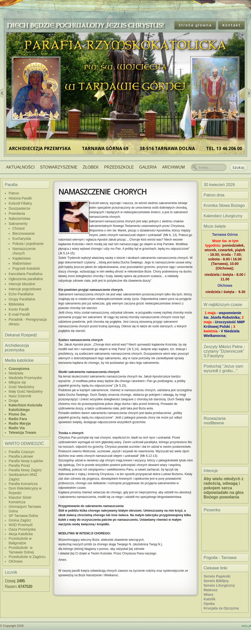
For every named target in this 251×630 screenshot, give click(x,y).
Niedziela (16, 373)
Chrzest (18, 228)
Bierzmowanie (23, 233)
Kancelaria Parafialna (25, 274)
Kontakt (231, 25)
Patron (14, 193)
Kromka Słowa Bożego (224, 205)
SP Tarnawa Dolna (23, 516)
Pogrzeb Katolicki (26, 268)
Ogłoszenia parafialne (26, 279)
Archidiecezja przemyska (17, 347)
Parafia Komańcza (23, 484)
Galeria (148, 167)
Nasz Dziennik (20, 396)
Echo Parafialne (21, 294)
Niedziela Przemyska (25, 378)
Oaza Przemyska (22, 529)
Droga (13, 401)
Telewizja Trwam (22, 432)
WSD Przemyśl (20, 525)
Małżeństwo (21, 263)
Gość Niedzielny (21, 387)
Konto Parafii (19, 309)
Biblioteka (16, 304)
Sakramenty (18, 224)
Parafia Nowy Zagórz (25, 470)
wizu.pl (246, 626)
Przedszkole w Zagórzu (27, 557)
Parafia (11, 185)
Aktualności (20, 167)
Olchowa (15, 561)
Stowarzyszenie (59, 167)
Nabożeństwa (19, 219)
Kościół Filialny (20, 203)
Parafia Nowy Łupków (26, 461)
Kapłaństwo (21, 258)
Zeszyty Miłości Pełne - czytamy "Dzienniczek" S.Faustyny (224, 351)
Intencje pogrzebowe (25, 289)
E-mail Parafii (19, 314)
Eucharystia (21, 239)
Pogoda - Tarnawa (220, 557)
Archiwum (173, 167)
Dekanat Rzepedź (21, 335)
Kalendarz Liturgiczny (223, 216)
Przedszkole (119, 167)
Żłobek (91, 167)
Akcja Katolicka (21, 534)
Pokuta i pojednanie (28, 244)
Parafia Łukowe (21, 456)
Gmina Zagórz (20, 520)
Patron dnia (214, 195)
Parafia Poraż (19, 465)
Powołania (17, 213)
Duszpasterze (19, 208)
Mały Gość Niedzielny (26, 391)
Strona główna (195, 25)
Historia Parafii (20, 198)
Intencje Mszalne (22, 284)
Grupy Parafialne (22, 299)
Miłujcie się (17, 382)
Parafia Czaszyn (21, 452)
